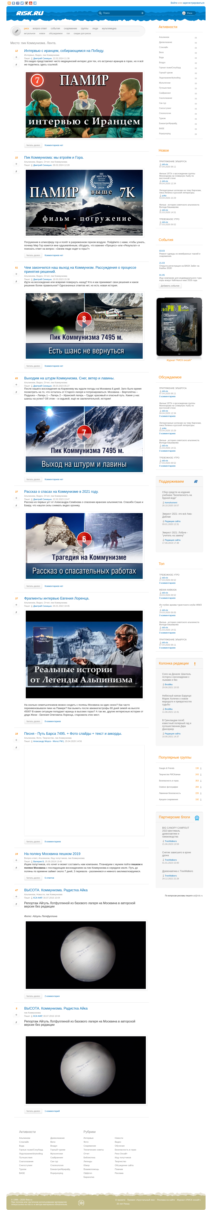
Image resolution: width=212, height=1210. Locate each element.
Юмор (87, 1165)
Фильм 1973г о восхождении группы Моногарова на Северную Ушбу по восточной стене (177, 175)
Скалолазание (26, 1161)
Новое (42, 33)
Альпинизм (29, 162)
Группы (84, 28)
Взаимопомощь (91, 1169)
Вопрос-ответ (40, 28)
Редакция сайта (172, 521)
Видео (38, 55)
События (55, 28)
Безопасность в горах (125, 1150)
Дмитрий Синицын (42, 58)
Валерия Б (38, 861)
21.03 (162, 263)
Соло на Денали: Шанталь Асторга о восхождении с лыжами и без (176, 677)
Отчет (47, 162)
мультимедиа (109, 28)
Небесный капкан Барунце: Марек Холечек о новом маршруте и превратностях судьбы (177, 700)
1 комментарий (52, 1111)
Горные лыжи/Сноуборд (31, 1150)
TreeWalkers (171, 841)
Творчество (48, 738)
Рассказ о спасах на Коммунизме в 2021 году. (61, 492)
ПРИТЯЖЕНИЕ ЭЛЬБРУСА (173, 161)
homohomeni (171, 502)
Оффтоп (88, 1173)
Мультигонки (56, 1153)
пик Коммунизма (51, 55)
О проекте (120, 1200)
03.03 (162, 251)
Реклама (119, 1173)
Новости (41, 894)
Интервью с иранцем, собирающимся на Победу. (64, 51)
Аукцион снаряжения (168, 799)
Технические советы (94, 1150)
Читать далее (33, 145)
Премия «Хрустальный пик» (141, 1200)
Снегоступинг (25, 1165)
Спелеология (56, 1165)
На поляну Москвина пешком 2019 (52, 854)
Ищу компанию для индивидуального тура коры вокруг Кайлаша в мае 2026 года (180, 279)
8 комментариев (53, 721)
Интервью (29, 55)
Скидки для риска (82, 33)
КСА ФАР (37, 898)
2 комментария (52, 996)
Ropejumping (56, 1173)
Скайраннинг (56, 1157)
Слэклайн (24, 1142)
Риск (26, 28)
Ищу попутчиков (59, 858)
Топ (68, 33)
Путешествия (25, 1157)
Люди (95, 28)
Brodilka (169, 684)
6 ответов (49, 878)
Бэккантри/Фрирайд (60, 1169)
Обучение (120, 1146)
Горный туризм (57, 1150)
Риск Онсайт (121, 1153)
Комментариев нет (54, 145)
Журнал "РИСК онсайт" (179, 360)
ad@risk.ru (198, 896)
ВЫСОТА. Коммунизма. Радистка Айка (56, 890)
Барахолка (89, 1177)
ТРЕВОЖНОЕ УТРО (169, 219)
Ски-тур (54, 1161)
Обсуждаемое (55, 33)
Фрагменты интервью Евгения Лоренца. (56, 598)
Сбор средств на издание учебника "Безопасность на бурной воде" (177, 495)
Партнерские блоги (179, 817)
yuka (164, 195)
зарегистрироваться (193, 3)
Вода (21, 1146)
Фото (39, 738)
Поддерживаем (171, 481)
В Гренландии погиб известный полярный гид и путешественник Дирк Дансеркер (176, 724)
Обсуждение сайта (124, 1165)
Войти (174, 3)
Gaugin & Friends (166, 768)
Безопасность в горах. (169, 781)
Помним (119, 1169)
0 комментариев (167, 396)
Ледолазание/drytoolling (31, 1153)
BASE (22, 1173)
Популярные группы (175, 757)
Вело (52, 1142)
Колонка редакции (174, 663)
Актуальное (29, 33)
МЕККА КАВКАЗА (167, 590)
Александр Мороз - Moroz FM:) (48, 741)
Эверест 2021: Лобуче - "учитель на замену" (175, 534)
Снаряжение (70, 28)
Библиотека (89, 1157)
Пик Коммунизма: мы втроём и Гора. (54, 157)
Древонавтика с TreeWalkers (177, 871)
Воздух (53, 1146)
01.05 (162, 275)
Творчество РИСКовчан (169, 774)
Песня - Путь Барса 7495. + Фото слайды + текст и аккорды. (73, 734)
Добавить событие (170, 286)
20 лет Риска (123, 1204)
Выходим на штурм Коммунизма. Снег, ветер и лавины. (69, 378)
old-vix (165, 164)
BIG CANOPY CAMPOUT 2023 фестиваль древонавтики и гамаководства (175, 832)
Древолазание (57, 1138)
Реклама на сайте (166, 1200)
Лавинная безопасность (170, 793)
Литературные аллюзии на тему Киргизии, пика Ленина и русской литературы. (180, 191)
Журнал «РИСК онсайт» (189, 1200)
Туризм (22, 1169)
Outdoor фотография (168, 787)
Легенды (88, 1161)
